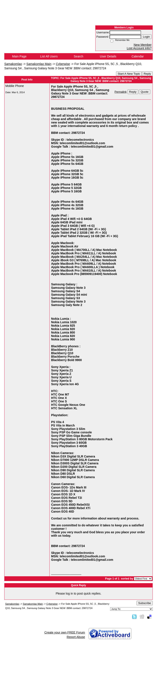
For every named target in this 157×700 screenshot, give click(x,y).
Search (78, 56)
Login (146, 36)
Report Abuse (76, 637)
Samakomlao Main (38, 64)
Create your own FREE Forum (64, 632)
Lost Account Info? (139, 48)
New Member (143, 44)
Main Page (19, 56)
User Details (108, 56)
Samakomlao (13, 64)
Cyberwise (63, 64)
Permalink (121, 91)
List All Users (49, 56)
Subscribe (144, 603)
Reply (147, 73)
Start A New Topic (129, 73)
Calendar (138, 56)
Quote (144, 91)
